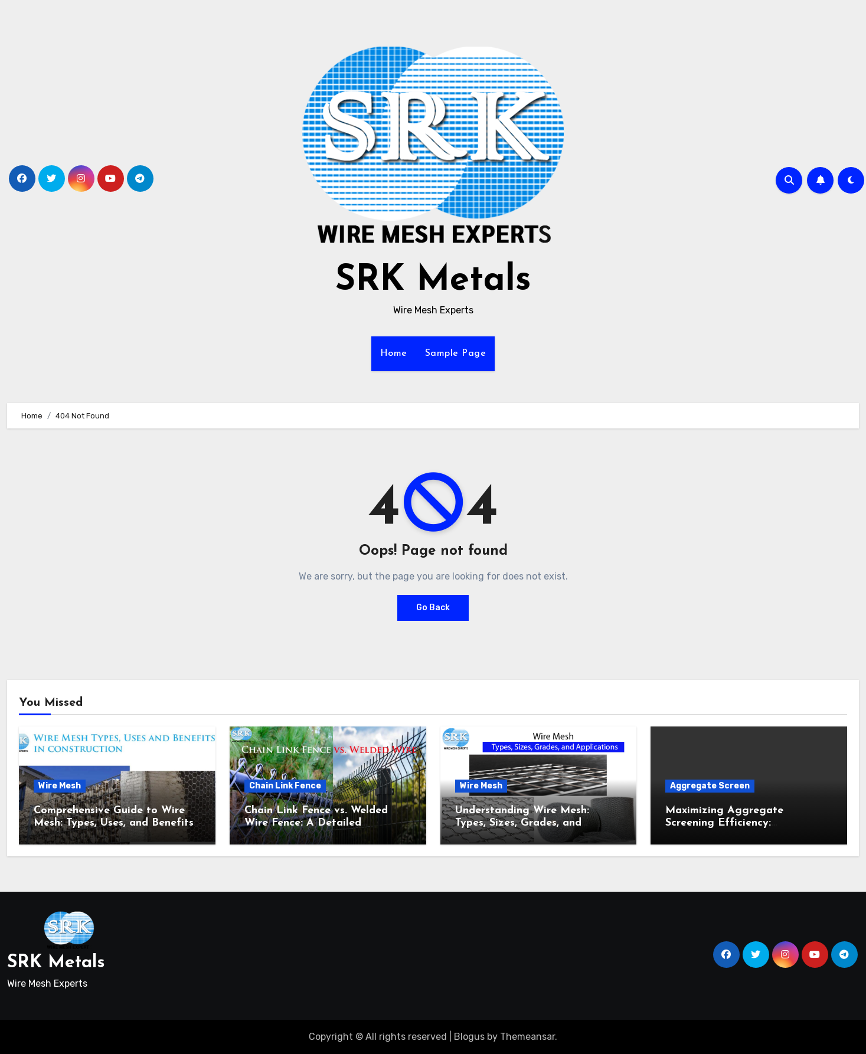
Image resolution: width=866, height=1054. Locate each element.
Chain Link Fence (285, 786)
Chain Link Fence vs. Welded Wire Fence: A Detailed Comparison (316, 823)
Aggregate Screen (710, 786)
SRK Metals (433, 281)
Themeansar (527, 1036)
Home (393, 353)
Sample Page (455, 353)
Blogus (469, 1036)
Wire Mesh (59, 786)
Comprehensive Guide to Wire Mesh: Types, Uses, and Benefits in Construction (114, 823)
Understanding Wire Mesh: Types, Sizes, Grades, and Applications (522, 823)
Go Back (433, 608)
